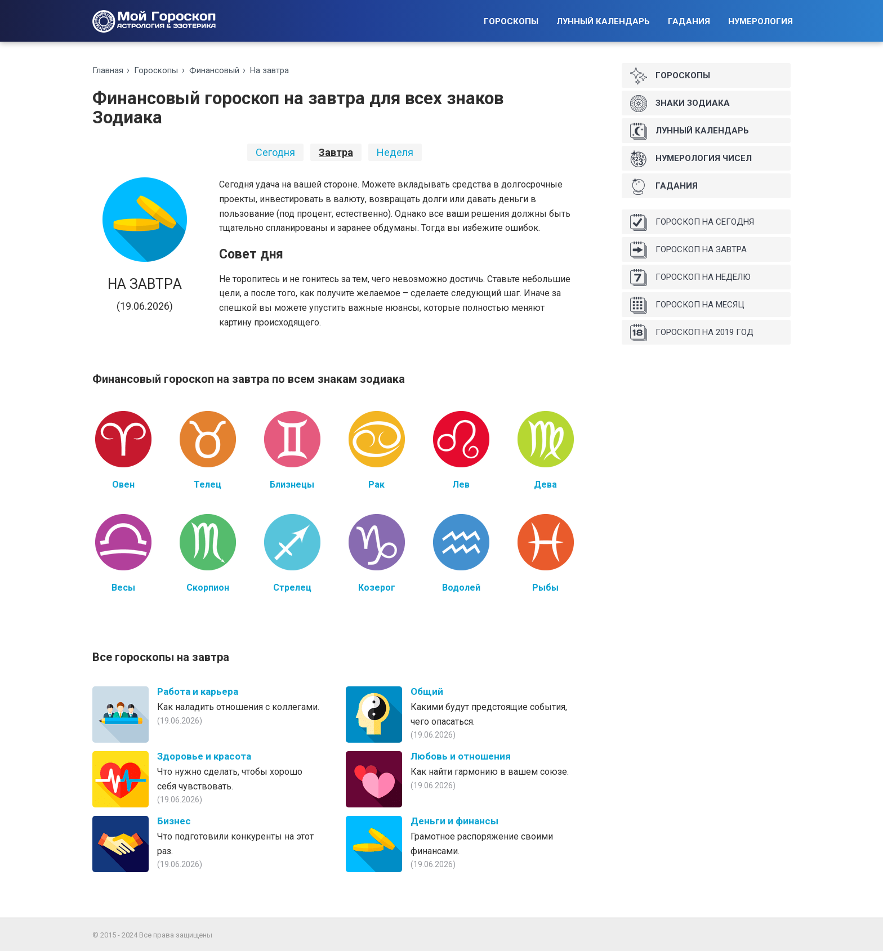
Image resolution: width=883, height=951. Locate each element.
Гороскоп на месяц (687, 305)
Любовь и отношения (461, 756)
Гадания (689, 21)
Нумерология (760, 21)
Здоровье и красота (204, 756)
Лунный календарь (603, 21)
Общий (427, 691)
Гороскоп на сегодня (692, 222)
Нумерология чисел (691, 158)
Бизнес (174, 821)
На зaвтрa (269, 70)
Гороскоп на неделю (690, 277)
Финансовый (214, 70)
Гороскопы (511, 21)
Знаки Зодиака (680, 103)
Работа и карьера (197, 691)
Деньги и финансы (454, 821)
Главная (107, 70)
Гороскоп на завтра (688, 250)
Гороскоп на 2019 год (691, 332)
